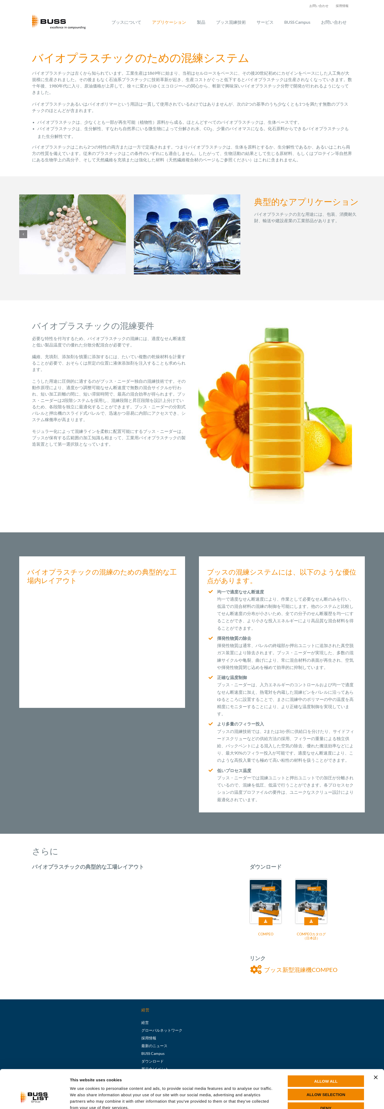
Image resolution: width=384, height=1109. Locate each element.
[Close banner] (376, 1045)
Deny (325, 1076)
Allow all (326, 1049)
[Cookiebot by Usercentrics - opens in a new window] (34, 1099)
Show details (279, 1098)
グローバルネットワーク (161, 1030)
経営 (145, 1022)
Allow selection (326, 1062)
